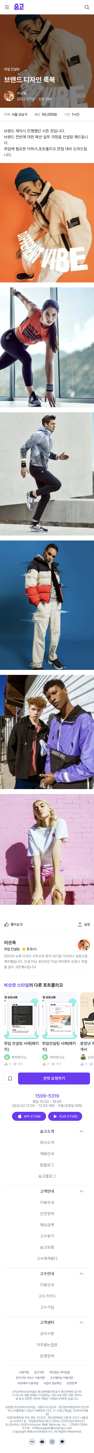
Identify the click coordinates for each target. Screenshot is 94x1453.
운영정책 (47, 1356)
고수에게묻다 (47, 1258)
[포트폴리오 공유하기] (83, 924)
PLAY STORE (65, 1116)
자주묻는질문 (47, 1345)
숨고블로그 (47, 1176)
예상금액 (47, 1225)
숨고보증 (47, 1247)
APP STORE (29, 1116)
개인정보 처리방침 (59, 1372)
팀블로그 (47, 1165)
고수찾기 (47, 1236)
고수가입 (47, 1307)
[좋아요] (13, 924)
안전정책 (47, 1213)
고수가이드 (47, 1296)
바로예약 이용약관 (28, 1383)
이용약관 (24, 1372)
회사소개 (47, 1142)
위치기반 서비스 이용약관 (30, 1378)
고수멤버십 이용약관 (61, 1378)
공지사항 (47, 1333)
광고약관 (39, 1372)
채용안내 (47, 1153)
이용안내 (47, 1202)
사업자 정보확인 (52, 1383)
